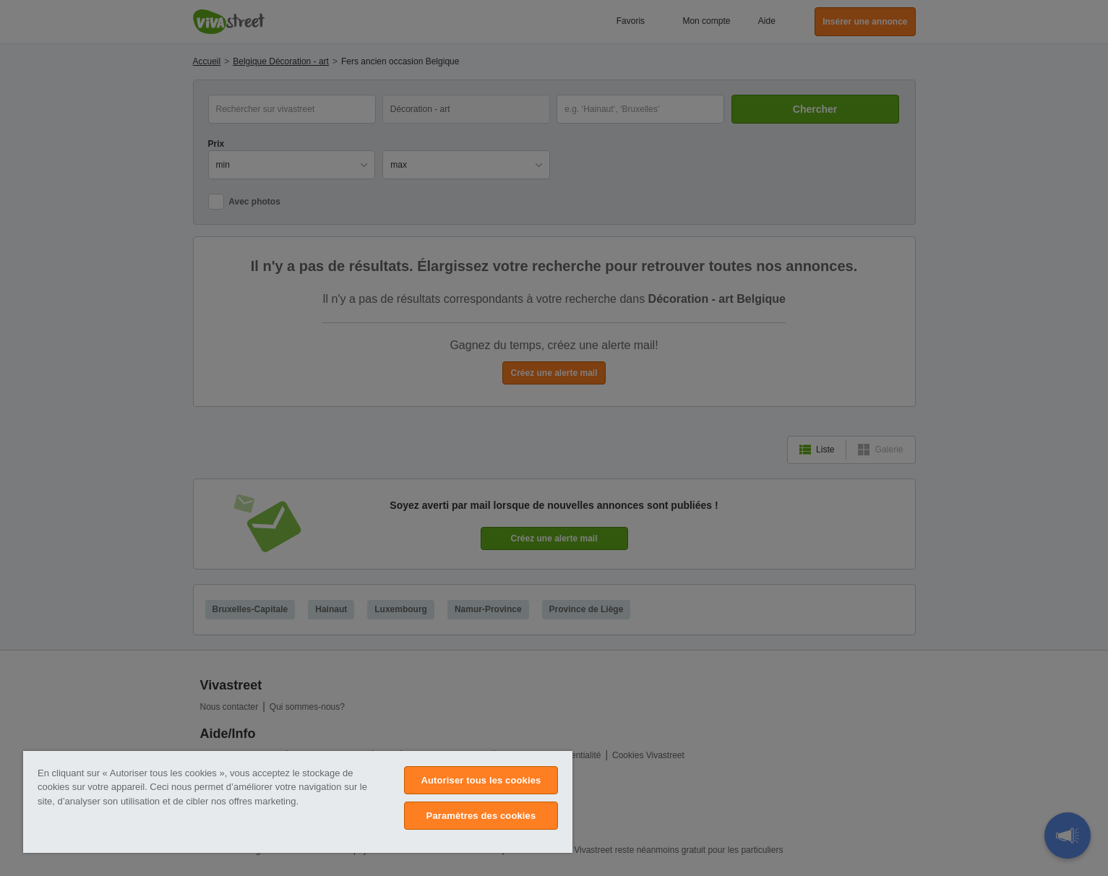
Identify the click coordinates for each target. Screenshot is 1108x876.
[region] (297, 802)
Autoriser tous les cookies (481, 780)
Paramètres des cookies (481, 815)
